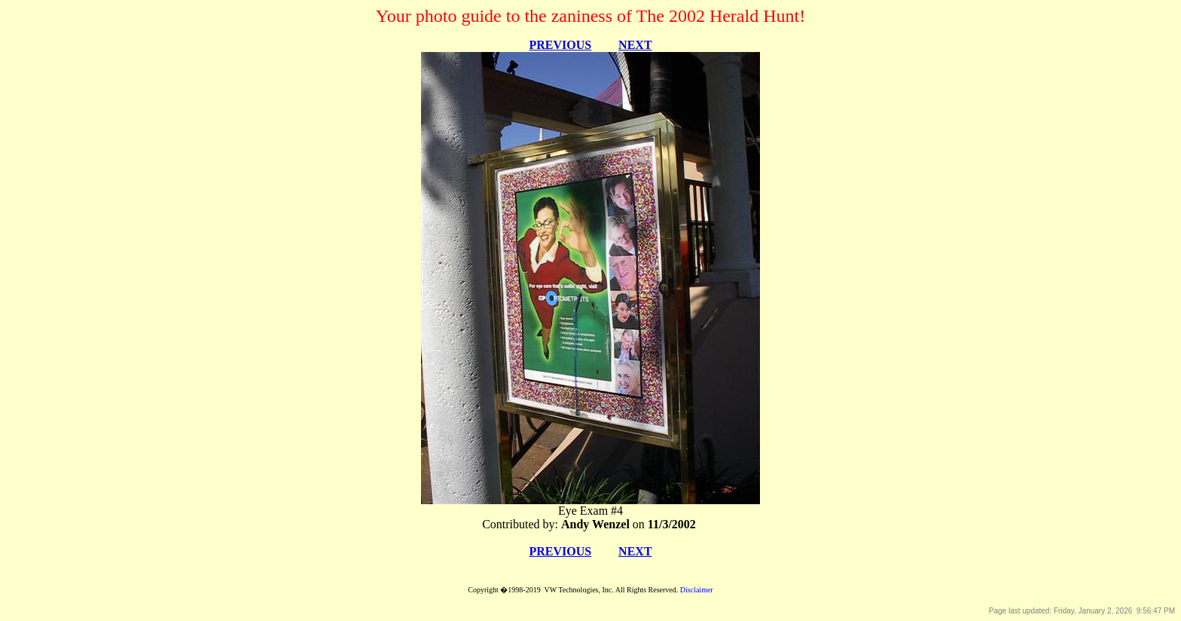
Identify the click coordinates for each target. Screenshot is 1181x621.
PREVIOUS (560, 44)
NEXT (635, 44)
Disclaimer (696, 590)
